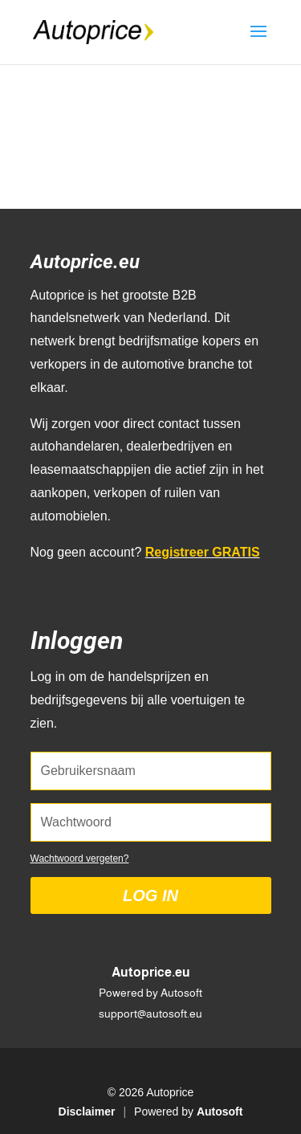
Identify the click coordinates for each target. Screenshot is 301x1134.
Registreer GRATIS (202, 552)
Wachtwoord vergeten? (80, 858)
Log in (150, 895)
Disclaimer (87, 1111)
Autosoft (220, 1111)
